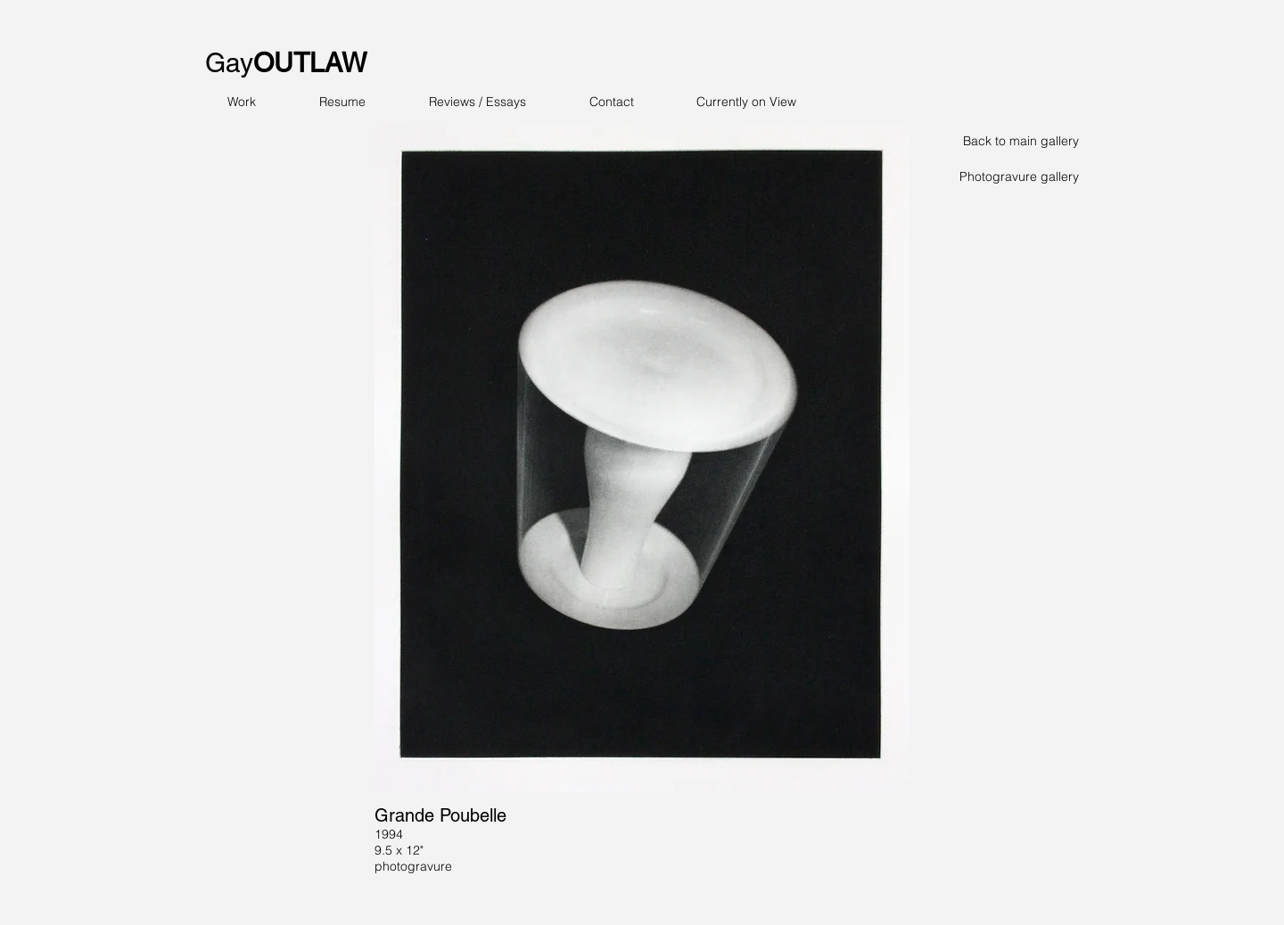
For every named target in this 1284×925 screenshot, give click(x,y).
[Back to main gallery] (1015, 142)
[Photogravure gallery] (1015, 177)
